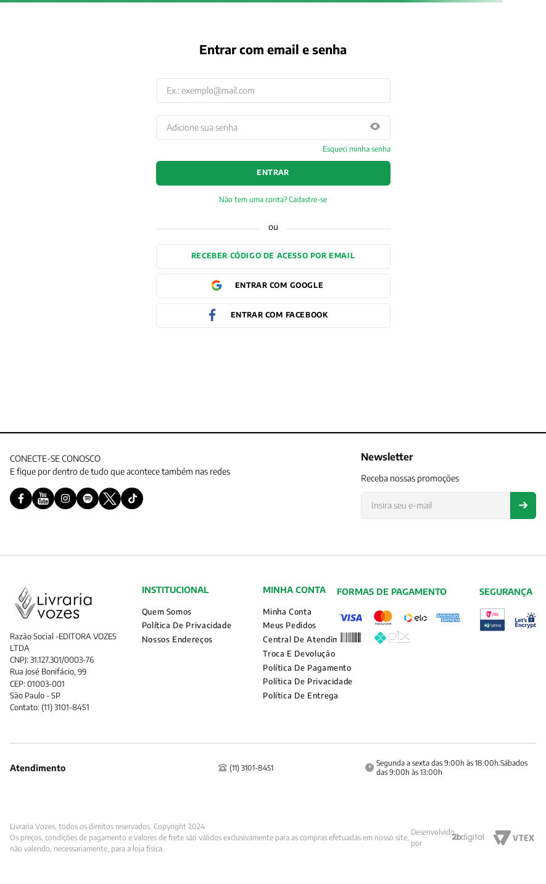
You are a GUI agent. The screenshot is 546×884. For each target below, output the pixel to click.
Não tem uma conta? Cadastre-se (273, 199)
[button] (375, 127)
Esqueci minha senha (357, 149)
